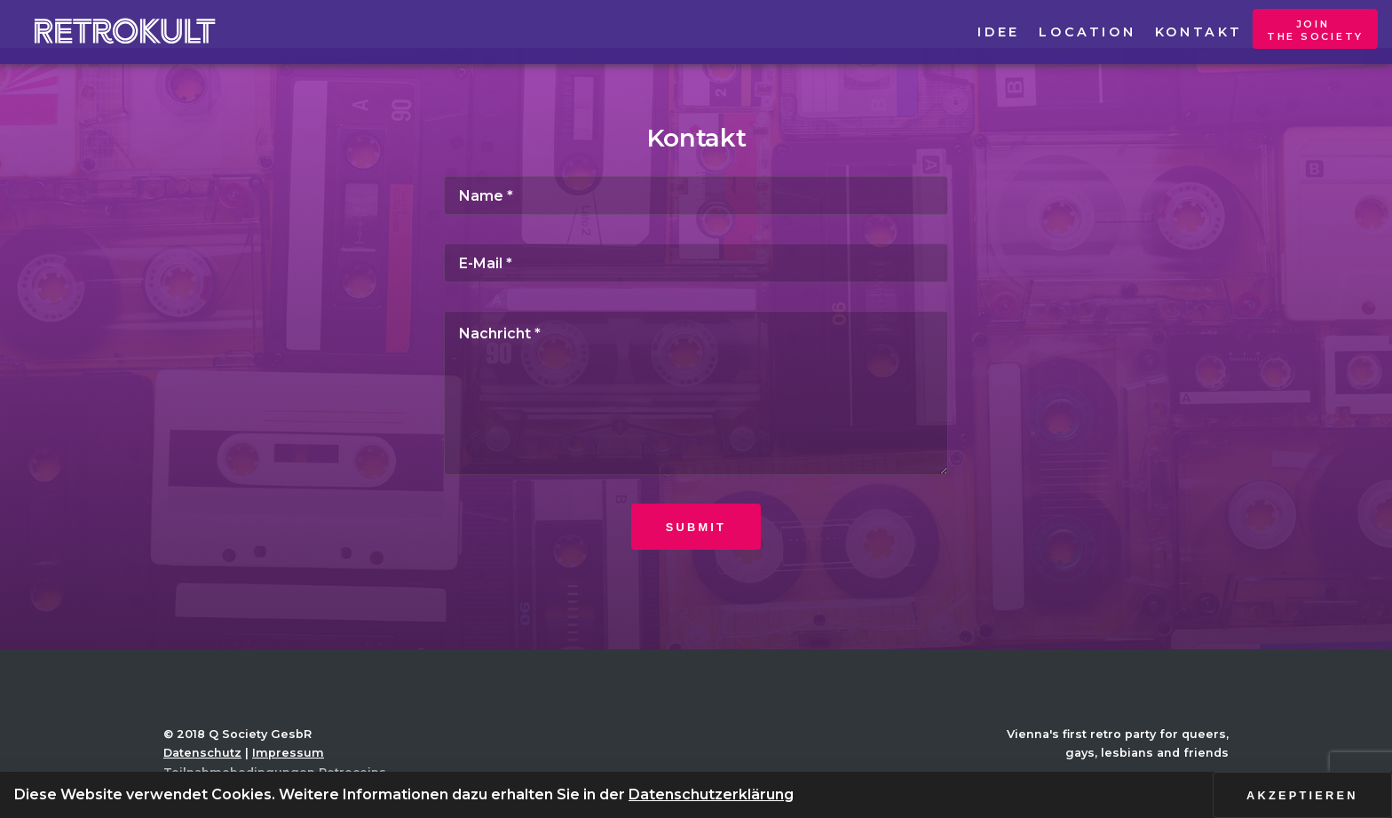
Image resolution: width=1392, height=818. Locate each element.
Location (1087, 32)
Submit (696, 527)
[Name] (696, 195)
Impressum (288, 752)
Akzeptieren (1302, 795)
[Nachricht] (696, 392)
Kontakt (1199, 32)
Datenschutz (202, 752)
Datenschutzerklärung (711, 794)
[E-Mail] (696, 262)
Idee (998, 32)
